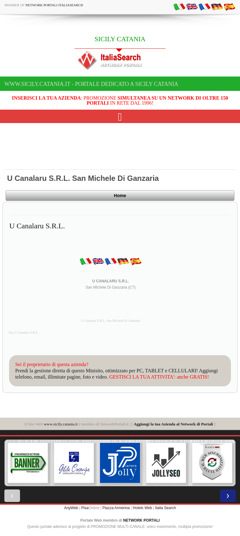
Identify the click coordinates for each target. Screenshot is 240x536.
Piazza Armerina (116, 508)
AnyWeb (71, 508)
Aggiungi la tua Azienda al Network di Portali (173, 424)
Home (120, 195)
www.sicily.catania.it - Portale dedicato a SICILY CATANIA (91, 84)
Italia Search (165, 508)
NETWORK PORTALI (141, 520)
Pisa (84, 508)
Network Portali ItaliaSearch (54, 5)
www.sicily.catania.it (61, 424)
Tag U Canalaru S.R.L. (23, 332)
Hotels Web (142, 508)
